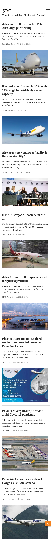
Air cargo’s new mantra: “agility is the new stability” (24, 154)
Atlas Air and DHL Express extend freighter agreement (24, 279)
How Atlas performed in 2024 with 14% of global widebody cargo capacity (24, 90)
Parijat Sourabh (7, 44)
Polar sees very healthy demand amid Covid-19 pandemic (22, 412)
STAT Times (6, 235)
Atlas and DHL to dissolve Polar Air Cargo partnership (23, 26)
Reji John (5, 431)
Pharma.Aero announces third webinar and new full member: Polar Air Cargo (22, 342)
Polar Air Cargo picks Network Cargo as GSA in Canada (22, 481)
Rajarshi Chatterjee (9, 110)
